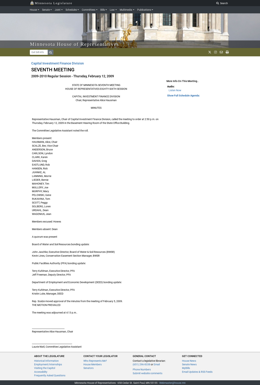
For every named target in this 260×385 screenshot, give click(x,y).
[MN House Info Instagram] (215, 52)
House (33, 9)
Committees (88, 9)
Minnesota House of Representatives (74, 44)
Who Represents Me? (95, 360)
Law (112, 9)
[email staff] (221, 52)
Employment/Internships (48, 364)
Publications (144, 9)
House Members (92, 364)
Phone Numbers (142, 369)
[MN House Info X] (210, 52)
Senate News (189, 364)
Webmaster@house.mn (172, 382)
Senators (88, 368)
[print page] (227, 52)
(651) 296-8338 (141, 364)
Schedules (71, 9)
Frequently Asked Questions (49, 375)
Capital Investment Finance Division (57, 63)
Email (157, 364)
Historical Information (46, 360)
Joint (57, 9)
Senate (46, 9)
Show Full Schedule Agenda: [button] (183, 95)
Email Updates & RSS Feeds (197, 371)
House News (189, 360)
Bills (102, 9)
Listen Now (175, 90)
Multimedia (126, 9)
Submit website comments (147, 373)
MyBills (186, 368)
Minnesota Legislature (51, 3)
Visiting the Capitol (44, 368)
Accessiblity (40, 371)
